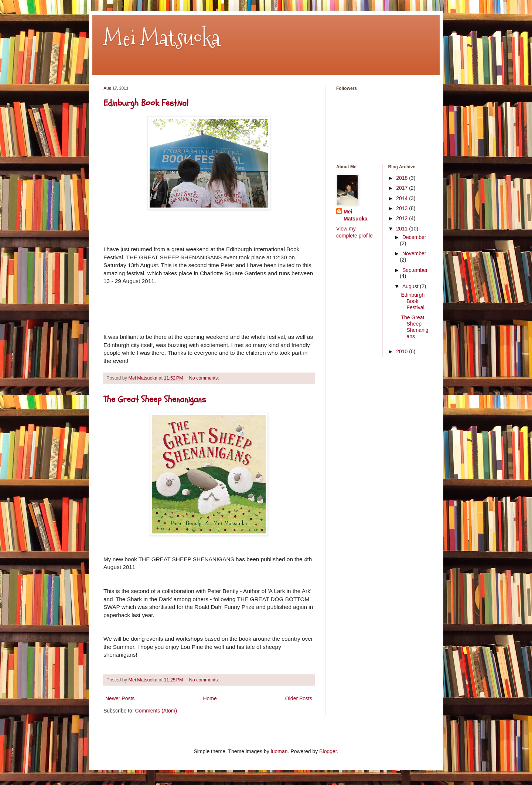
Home (209, 698)
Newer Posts (119, 698)
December (414, 237)
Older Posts (298, 698)
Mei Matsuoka (161, 38)
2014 (402, 198)
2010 (402, 351)
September (414, 270)
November (414, 253)
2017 (402, 188)
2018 (402, 178)
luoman (279, 751)
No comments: (205, 378)
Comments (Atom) (156, 711)
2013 (402, 208)
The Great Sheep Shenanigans (154, 399)
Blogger (328, 751)
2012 (402, 218)
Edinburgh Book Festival (145, 103)
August (411, 286)
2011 (402, 229)
